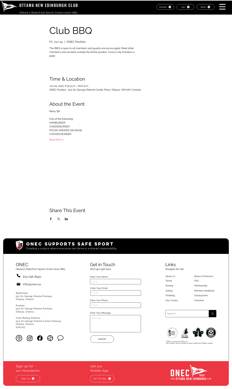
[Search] (184, 313)
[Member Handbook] (206, 291)
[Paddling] (174, 295)
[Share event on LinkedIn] (66, 219)
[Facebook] (39, 338)
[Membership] (202, 285)
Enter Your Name (99, 277)
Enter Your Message (100, 313)
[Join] (185, 7)
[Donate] (165, 7)
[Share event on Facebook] (50, 219)
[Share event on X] (58, 219)
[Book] (205, 7)
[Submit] (102, 339)
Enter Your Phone (99, 300)
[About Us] (176, 276)
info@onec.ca (32, 284)
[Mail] (18, 284)
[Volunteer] (204, 300)
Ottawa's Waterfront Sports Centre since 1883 (48, 12)
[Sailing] (175, 291)
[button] (222, 7)
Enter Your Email (99, 288)
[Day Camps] (175, 300)
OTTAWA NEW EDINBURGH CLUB (48, 5)
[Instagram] (29, 338)
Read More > (56, 139)
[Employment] (204, 295)
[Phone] (18, 275)
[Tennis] (171, 281)
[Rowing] (172, 285)
